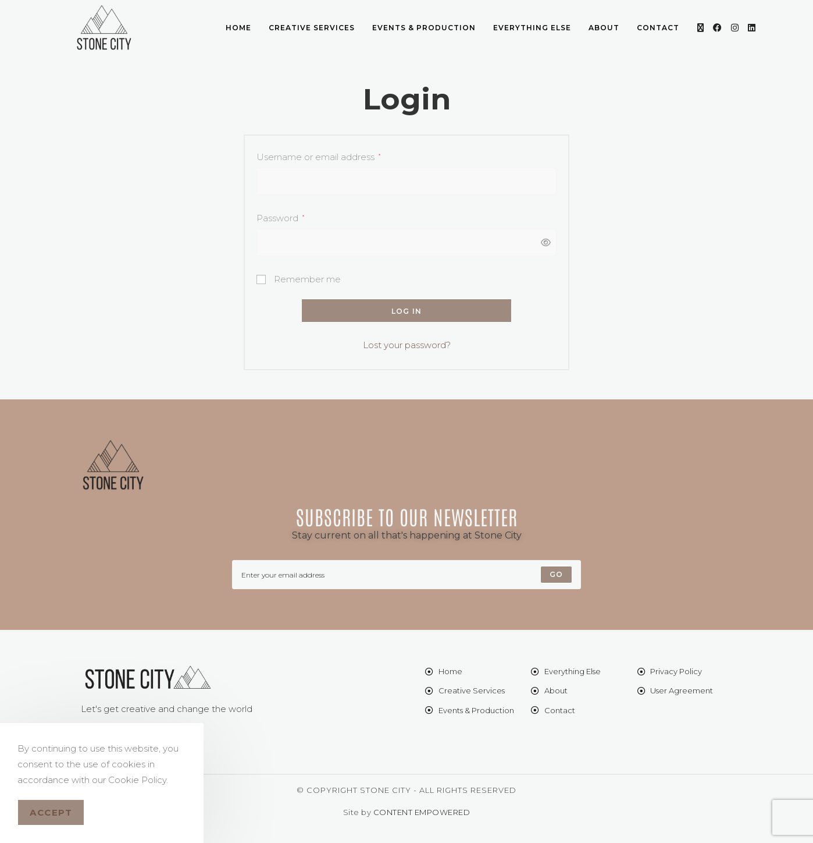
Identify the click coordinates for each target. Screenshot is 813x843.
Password (280, 217)
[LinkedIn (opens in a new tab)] (751, 27)
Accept (51, 812)
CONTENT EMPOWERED (421, 812)
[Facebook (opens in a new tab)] (717, 27)
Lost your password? (407, 344)
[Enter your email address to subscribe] (406, 574)
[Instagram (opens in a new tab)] (734, 27)
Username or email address (318, 155)
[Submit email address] (556, 574)
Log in (406, 311)
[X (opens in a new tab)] (700, 27)
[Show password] (542, 242)
